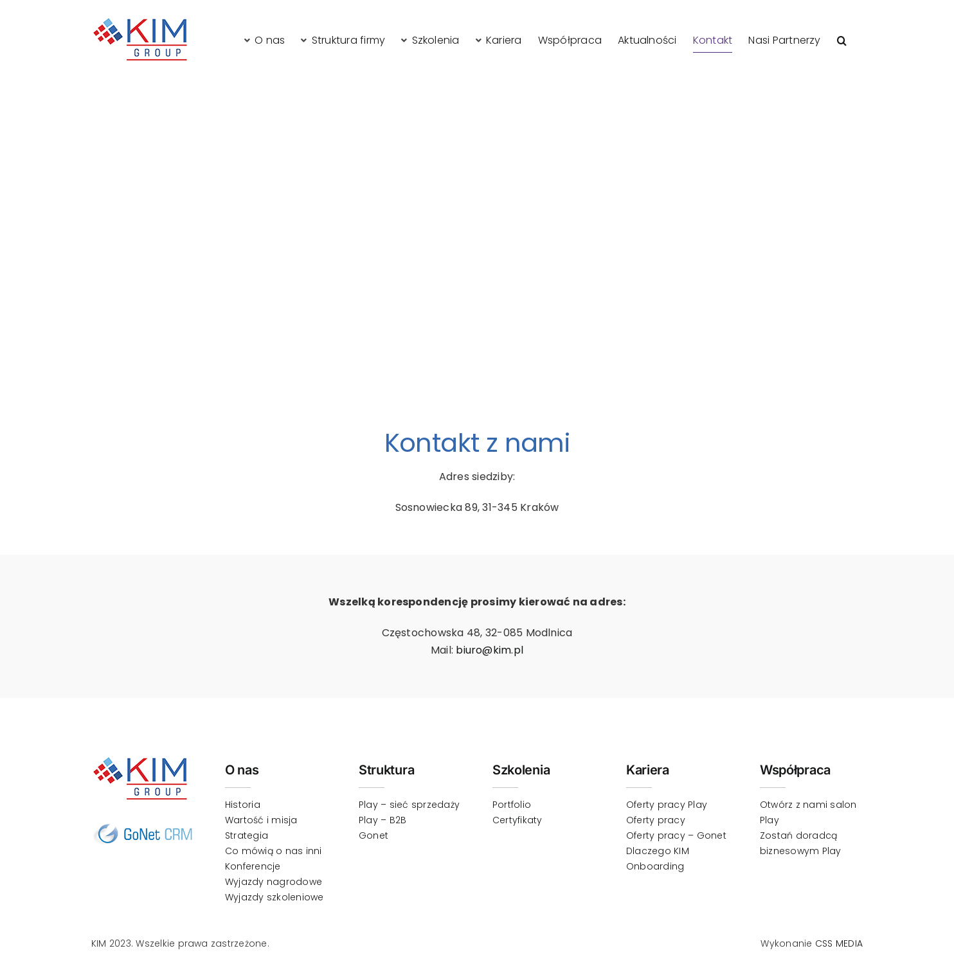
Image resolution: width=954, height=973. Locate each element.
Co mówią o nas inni (273, 850)
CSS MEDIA (839, 943)
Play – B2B (382, 820)
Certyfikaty (517, 820)
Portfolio (511, 804)
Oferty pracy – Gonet (676, 835)
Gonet (373, 835)
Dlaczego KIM (657, 850)
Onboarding (655, 866)
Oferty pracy (655, 820)
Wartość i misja (261, 820)
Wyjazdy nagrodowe (273, 881)
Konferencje (253, 866)
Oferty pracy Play (666, 804)
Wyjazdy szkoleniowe (274, 897)
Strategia (246, 835)
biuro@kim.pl (489, 650)
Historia (242, 804)
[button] (842, 40)
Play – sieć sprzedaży (409, 804)
